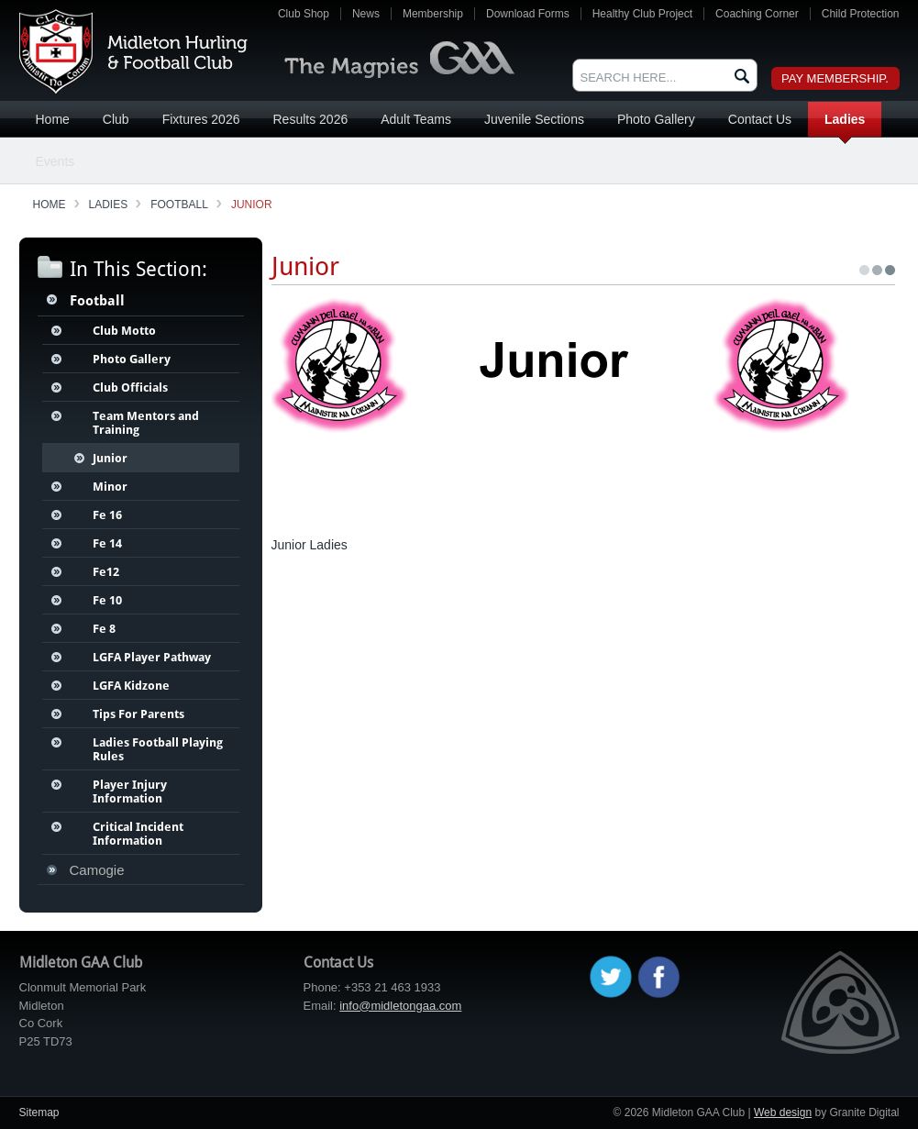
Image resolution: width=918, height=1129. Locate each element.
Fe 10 (107, 600)
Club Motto (124, 331)
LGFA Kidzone (131, 685)
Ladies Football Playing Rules (158, 749)
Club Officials (130, 387)
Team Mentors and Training (146, 423)
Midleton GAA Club (133, 51)
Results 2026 (310, 119)
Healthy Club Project (642, 13)
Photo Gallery (656, 119)
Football (179, 204)
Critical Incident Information (138, 833)
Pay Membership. (835, 78)
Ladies (844, 119)
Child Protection (861, 13)
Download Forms (528, 13)
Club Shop (303, 13)
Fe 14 (107, 543)
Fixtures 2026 (201, 119)
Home (53, 119)
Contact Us (759, 119)
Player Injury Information (130, 791)
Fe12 (106, 572)
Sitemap (39, 1112)
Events (55, 161)
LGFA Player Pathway (152, 657)
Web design (783, 1112)
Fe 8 (104, 629)
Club (116, 119)
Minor (110, 486)
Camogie (97, 870)
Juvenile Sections (534, 119)
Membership (433, 13)
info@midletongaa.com (400, 1006)
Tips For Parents (138, 714)
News (366, 13)
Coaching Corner (757, 13)
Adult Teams (416, 119)
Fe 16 (107, 515)
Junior (251, 204)
